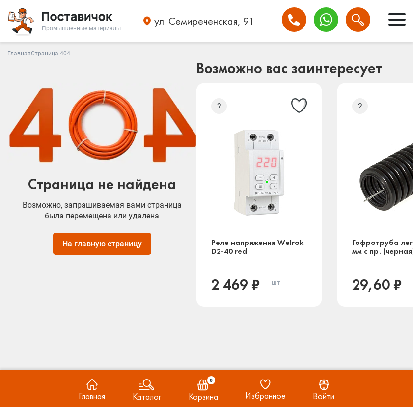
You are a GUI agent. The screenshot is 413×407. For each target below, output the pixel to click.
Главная (19, 53)
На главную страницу (102, 243)
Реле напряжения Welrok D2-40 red (257, 247)
